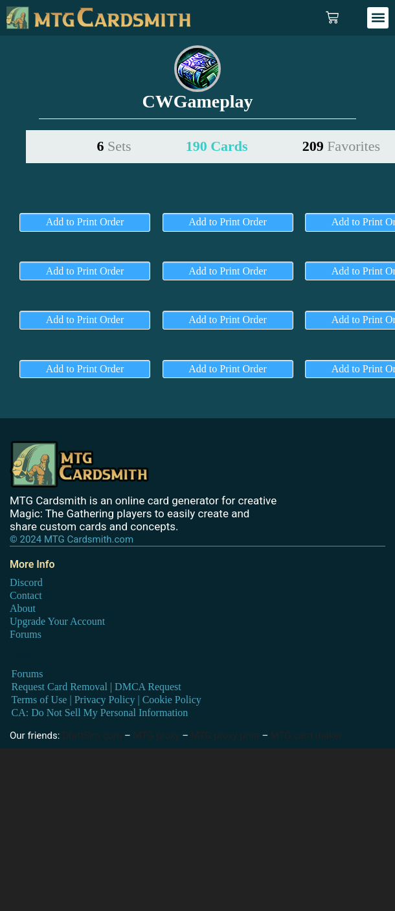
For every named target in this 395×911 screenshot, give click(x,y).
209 (341, 146)
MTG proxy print (225, 735)
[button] (378, 17)
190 (217, 146)
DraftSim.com (92, 735)
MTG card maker (307, 735)
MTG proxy (156, 735)
